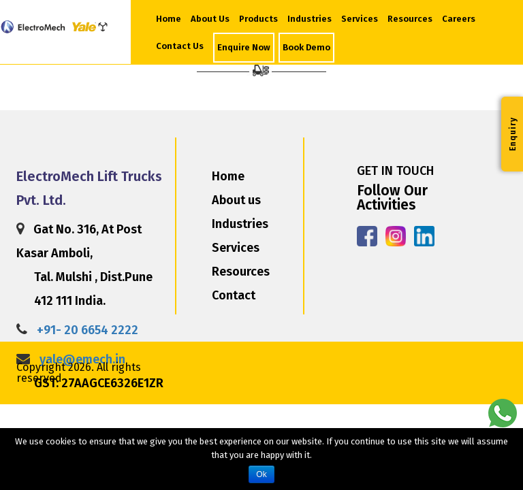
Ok (261, 474)
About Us (211, 18)
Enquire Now (243, 47)
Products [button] (258, 19)
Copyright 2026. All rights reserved (78, 373)
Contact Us (180, 46)
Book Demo (306, 47)
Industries (309, 19)
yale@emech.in (82, 359)
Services (359, 19)
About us (236, 200)
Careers (458, 19)
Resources (409, 19)
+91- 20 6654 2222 (87, 330)
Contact (233, 295)
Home (168, 19)
